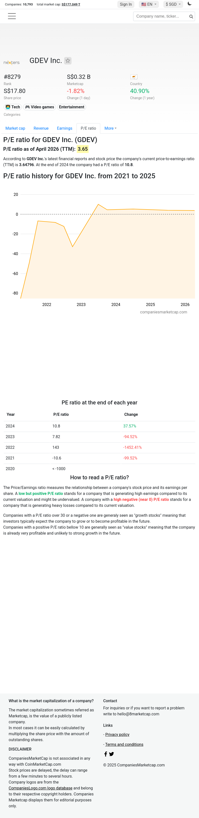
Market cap (15, 128)
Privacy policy (117, 734)
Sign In (126, 4)
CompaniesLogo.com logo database (40, 788)
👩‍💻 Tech (12, 107)
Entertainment (71, 107)
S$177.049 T (71, 4)
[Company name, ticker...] (164, 16)
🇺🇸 (147, 4)
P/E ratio (88, 128)
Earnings (64, 128)
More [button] (109, 128)
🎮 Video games (39, 107)
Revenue (41, 128)
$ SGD (172, 4)
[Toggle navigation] (12, 16)
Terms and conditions (124, 744)
